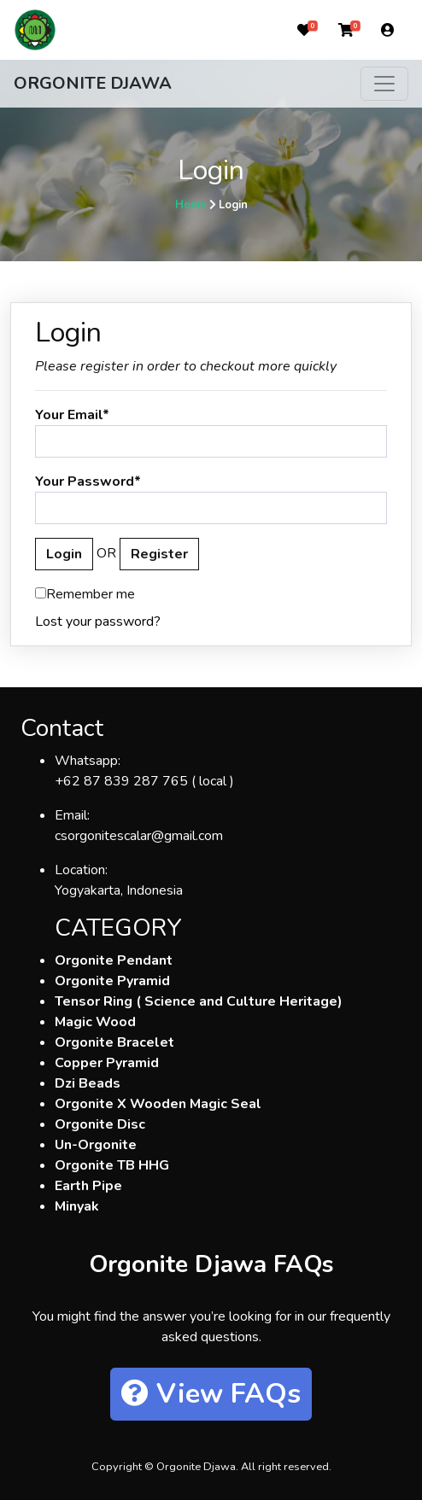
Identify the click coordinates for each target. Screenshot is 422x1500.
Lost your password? (98, 621)
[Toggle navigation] (384, 84)
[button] (304, 30)
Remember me (85, 594)
